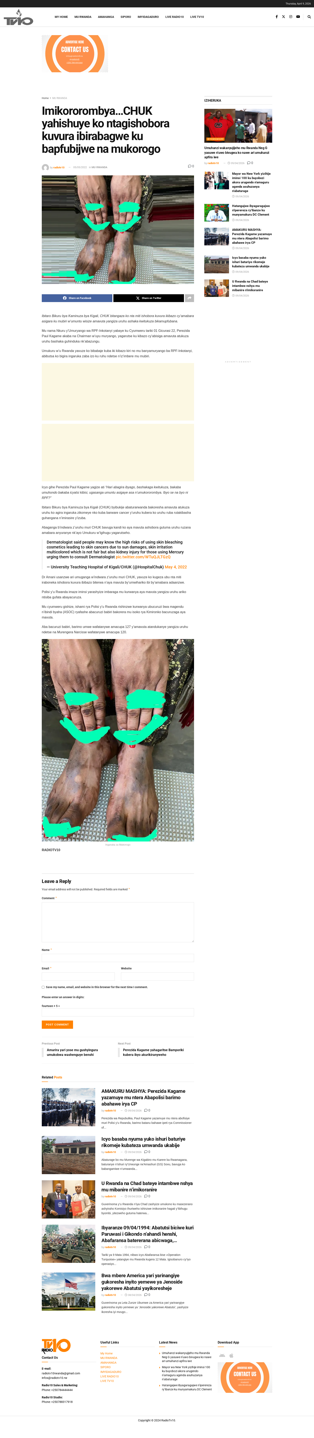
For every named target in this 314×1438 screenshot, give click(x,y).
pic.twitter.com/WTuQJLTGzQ (143, 556)
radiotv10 (58, 167)
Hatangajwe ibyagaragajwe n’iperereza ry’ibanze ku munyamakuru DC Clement (251, 210)
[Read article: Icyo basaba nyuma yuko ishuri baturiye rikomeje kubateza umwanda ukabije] (68, 1155)
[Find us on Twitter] (283, 17)
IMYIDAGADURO (148, 16)
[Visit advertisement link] (75, 53)
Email (47, 968)
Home (45, 98)
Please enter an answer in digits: (63, 997)
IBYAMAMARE (215, 139)
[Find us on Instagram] (290, 17)
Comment (49, 898)
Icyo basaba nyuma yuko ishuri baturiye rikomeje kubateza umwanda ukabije (250, 262)
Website (126, 968)
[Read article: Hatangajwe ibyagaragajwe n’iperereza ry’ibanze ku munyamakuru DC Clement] (216, 213)
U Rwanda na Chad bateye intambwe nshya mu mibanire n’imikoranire (250, 286)
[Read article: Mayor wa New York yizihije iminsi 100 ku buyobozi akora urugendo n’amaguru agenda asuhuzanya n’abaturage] (216, 180)
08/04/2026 (133, 1295)
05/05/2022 (80, 167)
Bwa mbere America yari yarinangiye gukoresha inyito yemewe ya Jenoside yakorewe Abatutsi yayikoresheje (141, 1282)
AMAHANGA (106, 16)
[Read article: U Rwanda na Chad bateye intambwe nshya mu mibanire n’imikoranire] (68, 1199)
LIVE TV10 (197, 16)
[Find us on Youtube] (298, 17)
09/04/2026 (133, 1110)
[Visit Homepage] (23, 16)
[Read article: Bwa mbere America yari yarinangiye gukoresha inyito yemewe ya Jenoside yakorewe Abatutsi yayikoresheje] (68, 1291)
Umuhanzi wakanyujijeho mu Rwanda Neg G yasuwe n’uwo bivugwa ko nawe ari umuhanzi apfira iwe (236, 152)
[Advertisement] (192, 64)
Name (47, 950)
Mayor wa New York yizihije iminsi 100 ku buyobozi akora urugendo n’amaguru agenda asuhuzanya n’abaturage (251, 182)
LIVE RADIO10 (174, 16)
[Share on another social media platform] (189, 298)
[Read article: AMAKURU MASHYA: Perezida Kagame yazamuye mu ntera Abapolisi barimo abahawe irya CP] (68, 1107)
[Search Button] (309, 16)
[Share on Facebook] (77, 298)
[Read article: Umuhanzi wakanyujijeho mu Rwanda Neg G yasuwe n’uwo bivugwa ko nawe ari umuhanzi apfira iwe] (238, 126)
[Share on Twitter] (148, 298)
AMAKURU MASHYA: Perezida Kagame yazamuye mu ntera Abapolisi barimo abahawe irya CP (143, 1097)
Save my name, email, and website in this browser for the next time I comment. (97, 987)
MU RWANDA (82, 16)
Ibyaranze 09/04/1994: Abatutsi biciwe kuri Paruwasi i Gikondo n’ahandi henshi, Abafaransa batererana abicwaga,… (147, 1234)
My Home (61, 16)
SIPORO (126, 16)
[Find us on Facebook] (277, 17)
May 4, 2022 (176, 566)
